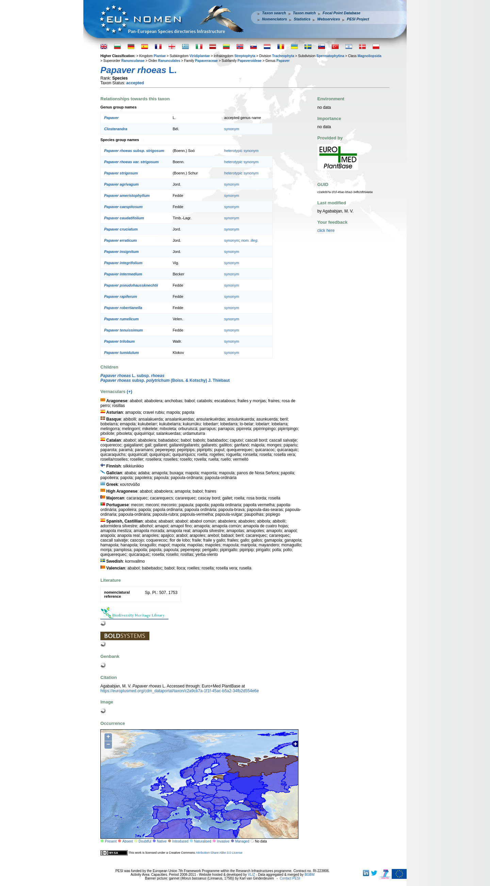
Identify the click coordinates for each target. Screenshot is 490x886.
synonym (231, 129)
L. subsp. (132, 375)
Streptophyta (245, 56)
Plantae (159, 56)
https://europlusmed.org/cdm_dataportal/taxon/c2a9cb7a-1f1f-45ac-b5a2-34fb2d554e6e (179, 690)
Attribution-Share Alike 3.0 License (219, 852)
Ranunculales (169, 61)
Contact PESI (290, 878)
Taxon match (304, 13)
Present (110, 841)
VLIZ (251, 874)
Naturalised (202, 841)
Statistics (302, 19)
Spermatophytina (330, 56)
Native (161, 841)
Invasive (223, 841)
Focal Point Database (341, 13)
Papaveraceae (206, 61)
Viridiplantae (200, 56)
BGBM (309, 874)
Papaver (283, 61)
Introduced (180, 841)
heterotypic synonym (241, 151)
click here (326, 230)
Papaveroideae (250, 61)
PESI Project (358, 19)
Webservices (328, 19)
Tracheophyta (283, 56)
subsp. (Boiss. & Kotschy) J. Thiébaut (165, 380)
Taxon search (274, 13)
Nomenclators (274, 19)
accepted (135, 83)
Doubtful (144, 841)
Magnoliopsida (369, 56)
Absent (127, 841)
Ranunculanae (132, 61)
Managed (242, 841)
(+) (129, 391)
